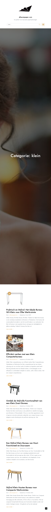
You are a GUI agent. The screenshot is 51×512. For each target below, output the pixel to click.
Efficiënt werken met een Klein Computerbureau (20, 355)
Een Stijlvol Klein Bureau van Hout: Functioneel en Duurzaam (22, 444)
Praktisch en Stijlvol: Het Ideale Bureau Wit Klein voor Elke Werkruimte (24, 311)
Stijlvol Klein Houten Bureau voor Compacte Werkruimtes (21, 488)
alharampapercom (13, 315)
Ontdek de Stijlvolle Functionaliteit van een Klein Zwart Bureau (24, 402)
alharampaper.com (25, 17)
